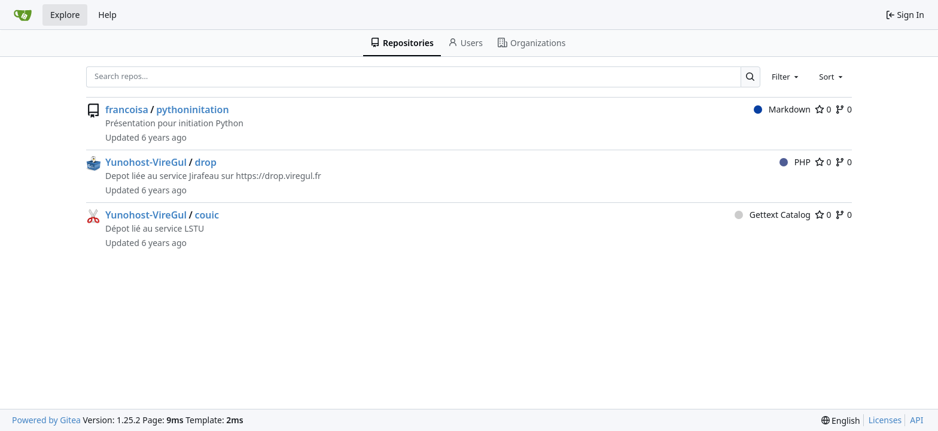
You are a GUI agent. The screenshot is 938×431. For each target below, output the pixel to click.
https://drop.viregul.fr (278, 175)
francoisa (126, 110)
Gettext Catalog (773, 214)
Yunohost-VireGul (146, 162)
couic (206, 215)
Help (107, 14)
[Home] (22, 15)
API (916, 420)
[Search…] (750, 76)
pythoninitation (192, 110)
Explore (65, 14)
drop (205, 162)
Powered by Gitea (46, 420)
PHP (795, 162)
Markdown (782, 109)
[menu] (840, 420)
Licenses (885, 420)
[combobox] (786, 76)
